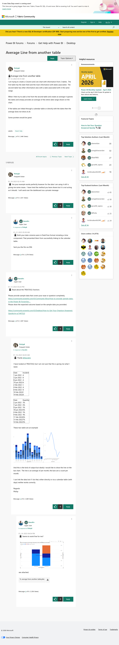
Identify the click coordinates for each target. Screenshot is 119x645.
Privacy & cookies (89, 629)
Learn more (6, 9)
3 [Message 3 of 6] (20, 499)
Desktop (71, 43)
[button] (52, 58)
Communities (70, 16)
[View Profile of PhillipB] (17, 68)
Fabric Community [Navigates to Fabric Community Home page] (26, 16)
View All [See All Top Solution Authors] (85, 176)
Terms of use (102, 629)
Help (100, 22)
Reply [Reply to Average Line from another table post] (68, 144)
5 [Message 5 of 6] (15, 198)
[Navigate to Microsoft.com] (8, 16)
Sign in (92, 22)
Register (84, 22)
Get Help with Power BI (50, 43)
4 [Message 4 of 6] (25, 591)
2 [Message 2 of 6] (15, 321)
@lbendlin (27, 358)
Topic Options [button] (66, 58)
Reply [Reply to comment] (68, 206)
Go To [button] (108, 22)
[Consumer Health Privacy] (30, 637)
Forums (40, 16)
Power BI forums (14, 43)
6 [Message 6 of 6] (20, 255)
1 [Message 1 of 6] (15, 136)
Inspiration (50, 16)
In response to (20, 227)
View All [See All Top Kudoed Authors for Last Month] (85, 225)
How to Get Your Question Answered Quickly (91, 126)
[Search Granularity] (51, 27)
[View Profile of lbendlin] (26, 221)
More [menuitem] (89, 16)
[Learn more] (88, 99)
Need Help (18, 131)
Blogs (81, 16)
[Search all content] (89, 27)
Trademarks (114, 629)
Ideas (60, 16)
